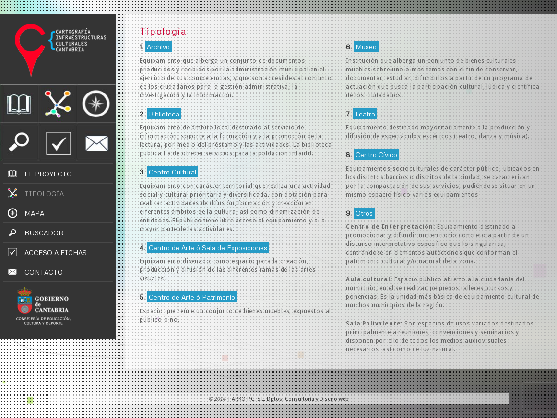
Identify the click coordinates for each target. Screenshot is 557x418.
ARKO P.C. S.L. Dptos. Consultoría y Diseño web (290, 399)
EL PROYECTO (48, 174)
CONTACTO (43, 272)
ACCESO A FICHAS (55, 252)
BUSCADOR (43, 233)
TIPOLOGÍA (44, 193)
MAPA (34, 213)
